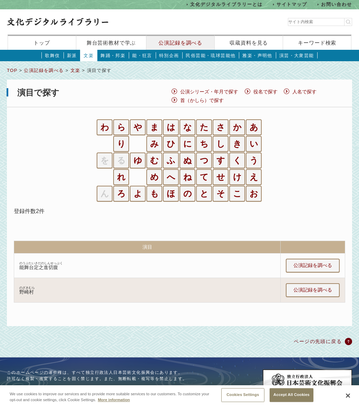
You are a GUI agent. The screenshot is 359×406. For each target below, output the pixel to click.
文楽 (89, 55)
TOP (12, 70)
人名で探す (304, 91)
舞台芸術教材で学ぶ (111, 43)
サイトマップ (292, 4)
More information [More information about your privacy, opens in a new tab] (114, 402)
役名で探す (265, 91)
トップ (41, 43)
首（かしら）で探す (202, 100)
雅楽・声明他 (257, 55)
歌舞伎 (52, 55)
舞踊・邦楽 (112, 55)
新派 (72, 55)
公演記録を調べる (180, 43)
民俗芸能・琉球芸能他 (210, 55)
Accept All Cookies (291, 398)
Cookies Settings (242, 398)
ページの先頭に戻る (318, 341)
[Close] (348, 398)
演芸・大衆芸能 (296, 55)
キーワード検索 (317, 43)
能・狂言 (142, 55)
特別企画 (169, 55)
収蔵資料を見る (249, 43)
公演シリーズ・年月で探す (209, 91)
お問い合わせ (336, 4)
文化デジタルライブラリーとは (226, 4)
